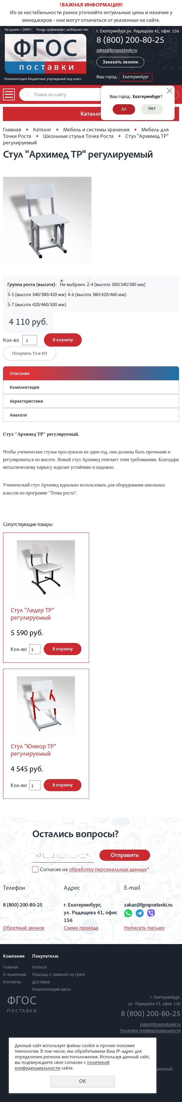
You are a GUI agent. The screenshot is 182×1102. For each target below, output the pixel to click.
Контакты (12, 982)
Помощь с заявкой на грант (58, 975)
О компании (14, 975)
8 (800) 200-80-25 (130, 41)
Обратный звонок (24, 928)
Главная (12, 130)
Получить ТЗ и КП (29, 354)
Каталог (42, 130)
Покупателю (45, 956)
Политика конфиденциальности (150, 1031)
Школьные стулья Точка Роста (78, 136)
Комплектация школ (51, 989)
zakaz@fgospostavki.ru (116, 50)
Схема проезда (81, 928)
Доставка (41, 982)
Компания (13, 956)
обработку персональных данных (108, 870)
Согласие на (94, 870)
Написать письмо (144, 928)
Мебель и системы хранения (96, 130)
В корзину (63, 340)
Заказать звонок (120, 62)
